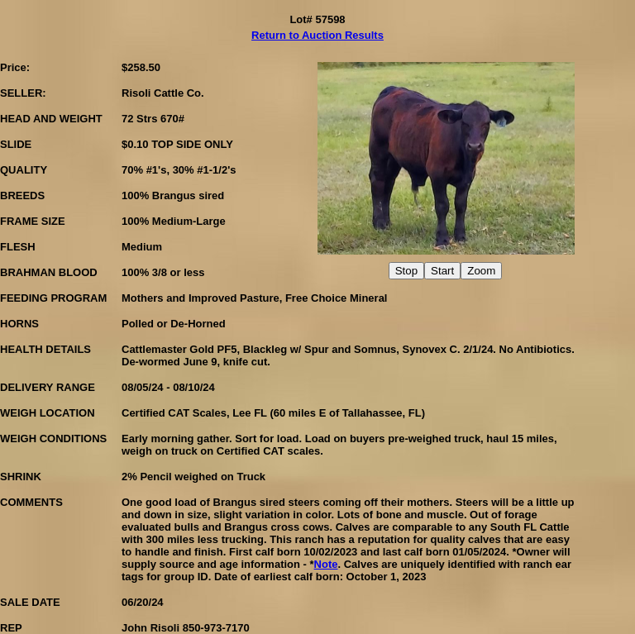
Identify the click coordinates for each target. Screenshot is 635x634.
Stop (406, 271)
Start (442, 271)
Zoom (481, 271)
